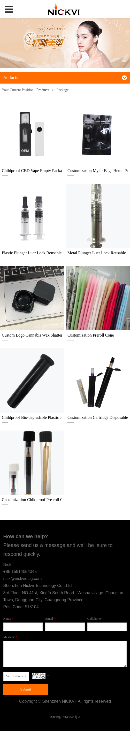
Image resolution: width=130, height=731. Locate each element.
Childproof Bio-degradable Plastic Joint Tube (32, 417)
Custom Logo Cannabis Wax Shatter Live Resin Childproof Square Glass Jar (32, 335)
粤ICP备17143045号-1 (65, 717)
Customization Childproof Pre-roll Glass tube (32, 499)
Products (42, 90)
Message (10, 637)
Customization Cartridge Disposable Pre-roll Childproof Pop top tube (97, 417)
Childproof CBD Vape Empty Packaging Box (32, 170)
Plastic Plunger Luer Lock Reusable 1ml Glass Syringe (32, 253)
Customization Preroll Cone (90, 335)
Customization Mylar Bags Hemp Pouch (97, 170)
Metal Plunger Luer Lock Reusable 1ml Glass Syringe (97, 253)
